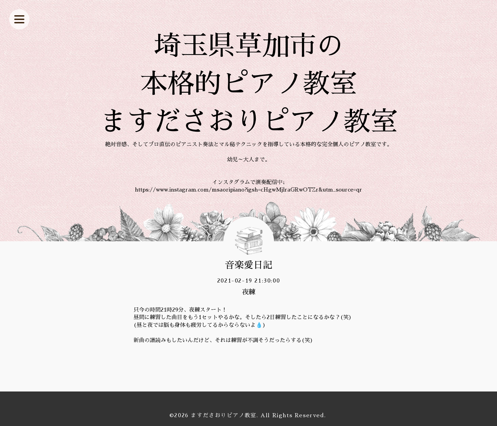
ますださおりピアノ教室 (223, 415)
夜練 (248, 292)
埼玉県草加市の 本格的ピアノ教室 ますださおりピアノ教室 (249, 83)
